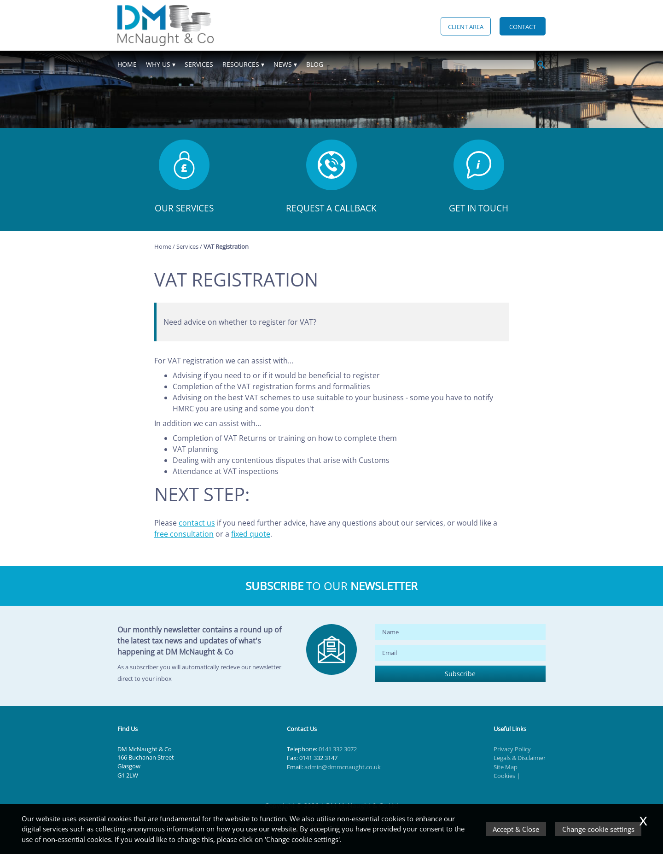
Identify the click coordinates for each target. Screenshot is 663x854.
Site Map (506, 767)
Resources (240, 64)
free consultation (184, 534)
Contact (522, 27)
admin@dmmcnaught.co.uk (342, 767)
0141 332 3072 (338, 749)
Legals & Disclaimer (520, 758)
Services (199, 64)
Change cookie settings (598, 829)
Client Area (465, 27)
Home (127, 64)
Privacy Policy (512, 749)
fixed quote (250, 534)
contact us (197, 523)
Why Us (158, 64)
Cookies (504, 776)
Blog (314, 64)
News (282, 64)
